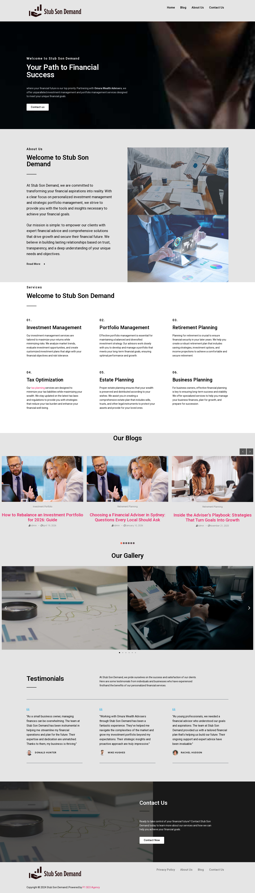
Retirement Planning (127, 506)
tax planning (38, 387)
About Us (198, 7)
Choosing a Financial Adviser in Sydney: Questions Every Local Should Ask (127, 517)
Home (171, 7)
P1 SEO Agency (91, 887)
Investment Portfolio (42, 506)
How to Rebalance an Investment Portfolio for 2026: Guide (42, 517)
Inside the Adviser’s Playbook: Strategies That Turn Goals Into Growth (213, 518)
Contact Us (216, 7)
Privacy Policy (166, 869)
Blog (183, 7)
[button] (121, 543)
